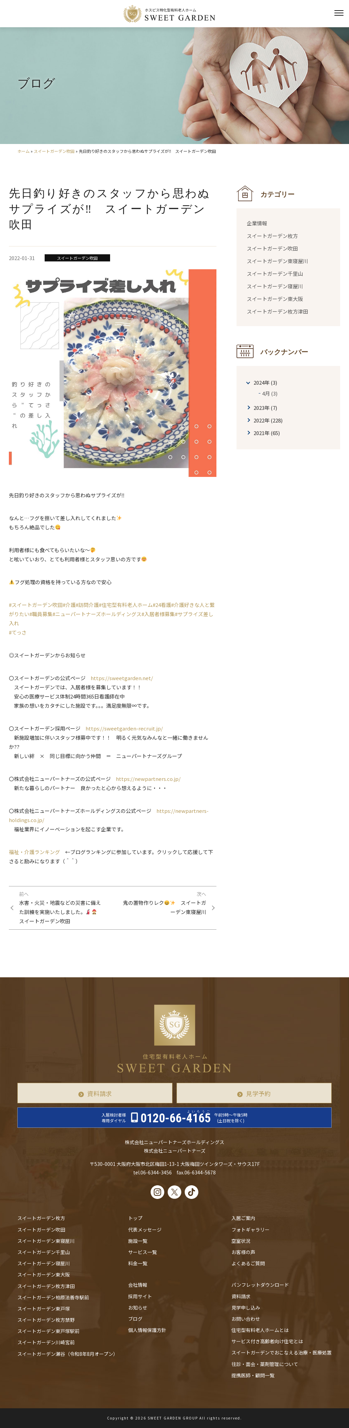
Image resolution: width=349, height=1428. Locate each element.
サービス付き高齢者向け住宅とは (267, 1341)
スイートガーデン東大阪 (275, 298)
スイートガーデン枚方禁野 (46, 1319)
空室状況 (241, 1240)
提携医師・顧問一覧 (252, 1375)
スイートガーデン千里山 (275, 273)
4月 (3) (269, 393)
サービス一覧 (142, 1252)
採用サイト (140, 1296)
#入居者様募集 (158, 613)
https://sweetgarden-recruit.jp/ (124, 728)
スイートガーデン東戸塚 (43, 1308)
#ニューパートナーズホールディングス (96, 613)
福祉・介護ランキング (34, 851)
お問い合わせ (245, 1318)
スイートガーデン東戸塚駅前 (48, 1331)
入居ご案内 (243, 1218)
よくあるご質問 (248, 1263)
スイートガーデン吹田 (54, 151)
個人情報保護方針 (147, 1330)
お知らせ (137, 1307)
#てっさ (18, 632)
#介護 (69, 604)
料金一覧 (137, 1263)
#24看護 (162, 604)
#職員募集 (40, 613)
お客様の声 (243, 1252)
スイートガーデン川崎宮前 (46, 1342)
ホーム (23, 151)
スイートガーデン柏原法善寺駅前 (53, 1297)
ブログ (135, 1318)
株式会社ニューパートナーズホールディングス (174, 1142)
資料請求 (99, 1093)
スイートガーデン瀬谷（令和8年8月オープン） (67, 1353)
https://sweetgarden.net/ (122, 677)
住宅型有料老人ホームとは (260, 1330)
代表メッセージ (145, 1229)
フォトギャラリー (250, 1229)
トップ (135, 1218)
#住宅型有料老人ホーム (126, 604)
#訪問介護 (87, 604)
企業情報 (257, 223)
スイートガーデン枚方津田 (277, 311)
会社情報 (137, 1285)
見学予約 (258, 1093)
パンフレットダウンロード (260, 1285)
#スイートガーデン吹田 (36, 604)
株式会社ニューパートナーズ (175, 1150)
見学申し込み (245, 1307)
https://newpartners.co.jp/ (148, 778)
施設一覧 (137, 1240)
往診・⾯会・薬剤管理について (264, 1364)
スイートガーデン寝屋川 (275, 286)
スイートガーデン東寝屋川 (277, 260)
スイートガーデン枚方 (272, 235)
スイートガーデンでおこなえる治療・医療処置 (281, 1352)
